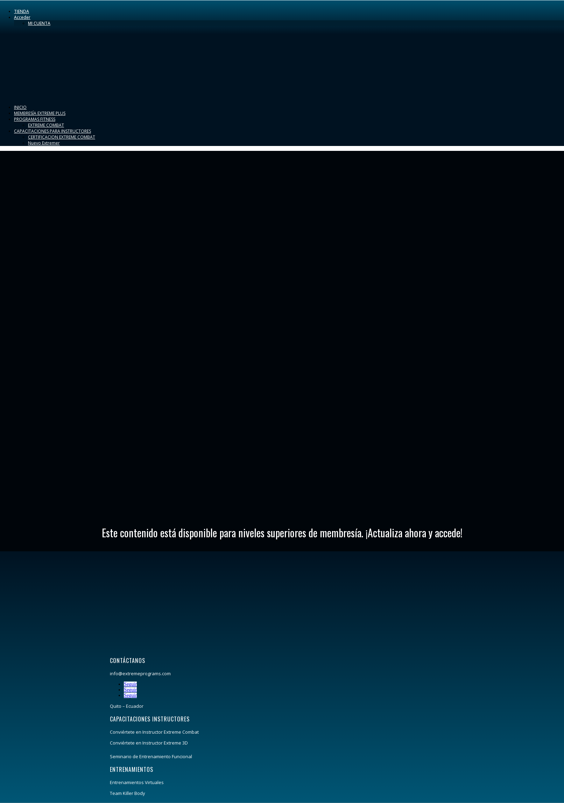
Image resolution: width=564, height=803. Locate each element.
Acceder (22, 17)
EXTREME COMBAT (46, 125)
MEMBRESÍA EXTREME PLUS (39, 113)
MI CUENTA (39, 23)
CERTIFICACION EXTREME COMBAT (61, 137)
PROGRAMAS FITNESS (34, 119)
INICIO (20, 107)
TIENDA (21, 11)
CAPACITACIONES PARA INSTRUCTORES (52, 131)
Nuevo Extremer (44, 143)
